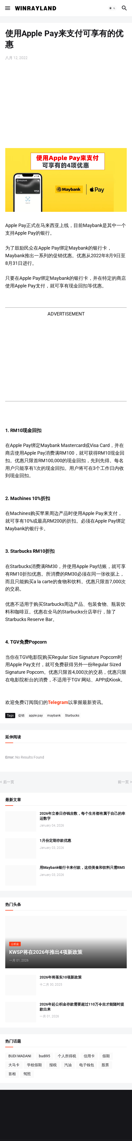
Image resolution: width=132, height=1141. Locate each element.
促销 (21, 715)
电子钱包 (86, 1065)
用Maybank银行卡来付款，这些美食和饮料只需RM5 (82, 867)
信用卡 (89, 1056)
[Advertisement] (66, 104)
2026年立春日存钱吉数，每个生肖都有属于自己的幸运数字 (82, 816)
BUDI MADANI (19, 1056)
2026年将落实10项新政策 (61, 977)
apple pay (36, 715)
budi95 (44, 1056)
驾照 (27, 1074)
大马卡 (13, 1065)
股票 (105, 1065)
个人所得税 (67, 1056)
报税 (53, 1065)
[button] (7, 8)
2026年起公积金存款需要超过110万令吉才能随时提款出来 (82, 1006)
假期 (106, 1056)
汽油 (68, 1065)
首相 (12, 1074)
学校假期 (34, 1065)
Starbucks (72, 715)
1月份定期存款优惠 (55, 840)
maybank (54, 715)
